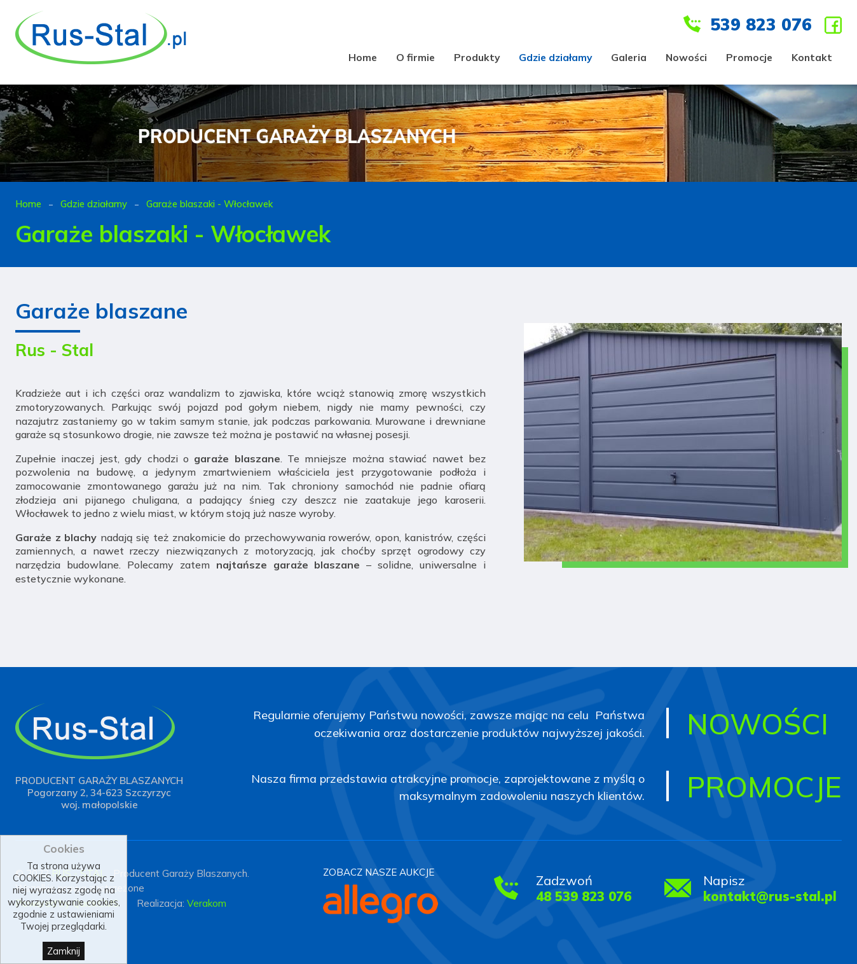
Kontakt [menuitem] (812, 57)
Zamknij (63, 951)
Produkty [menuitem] (477, 57)
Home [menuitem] (362, 57)
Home (28, 204)
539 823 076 (761, 24)
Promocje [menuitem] (749, 57)
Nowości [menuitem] (686, 57)
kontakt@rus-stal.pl (770, 896)
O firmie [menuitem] (415, 57)
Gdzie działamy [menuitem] (555, 57)
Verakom (206, 903)
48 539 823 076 (583, 896)
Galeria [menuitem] (629, 57)
